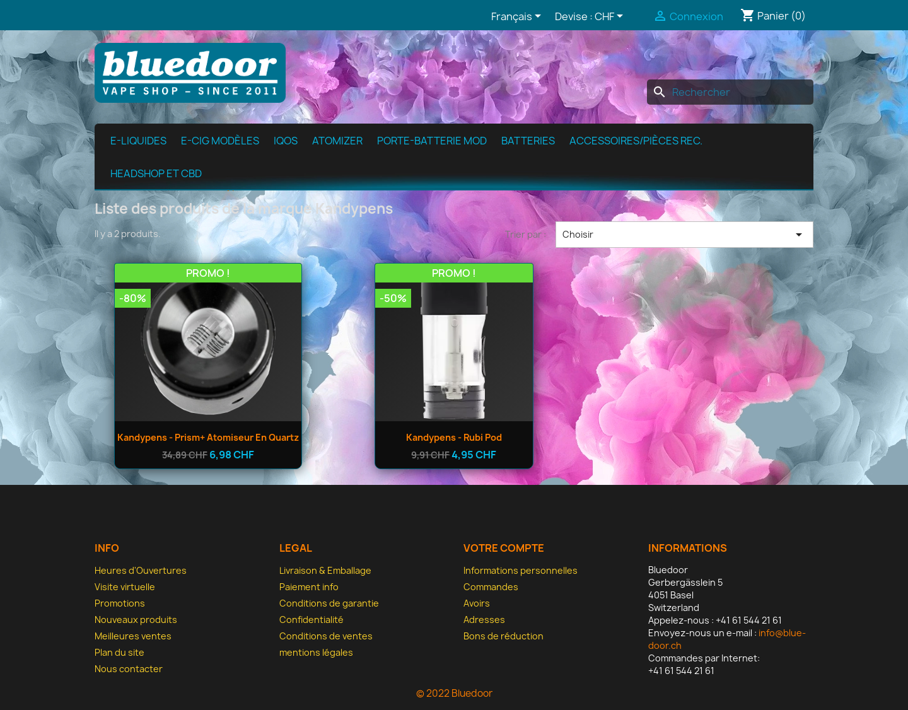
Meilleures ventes (133, 636)
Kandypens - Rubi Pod (454, 437)
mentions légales (316, 652)
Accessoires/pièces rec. (635, 141)
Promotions (120, 603)
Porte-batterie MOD (432, 141)
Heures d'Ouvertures (141, 570)
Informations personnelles (520, 570)
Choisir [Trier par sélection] (684, 234)
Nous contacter (129, 669)
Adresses (484, 620)
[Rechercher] (730, 92)
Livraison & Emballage (325, 570)
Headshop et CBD (156, 173)
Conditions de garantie (329, 603)
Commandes (490, 587)
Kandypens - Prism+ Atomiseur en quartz (208, 437)
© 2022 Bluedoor (454, 693)
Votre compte (503, 548)
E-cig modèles (220, 141)
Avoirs (476, 603)
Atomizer (337, 141)
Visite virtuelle (125, 587)
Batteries (528, 141)
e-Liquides (138, 141)
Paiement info (309, 587)
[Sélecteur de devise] (611, 17)
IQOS (286, 141)
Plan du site (119, 652)
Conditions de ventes (326, 636)
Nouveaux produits (136, 620)
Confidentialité (311, 620)
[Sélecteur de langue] (518, 17)
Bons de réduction (503, 636)
